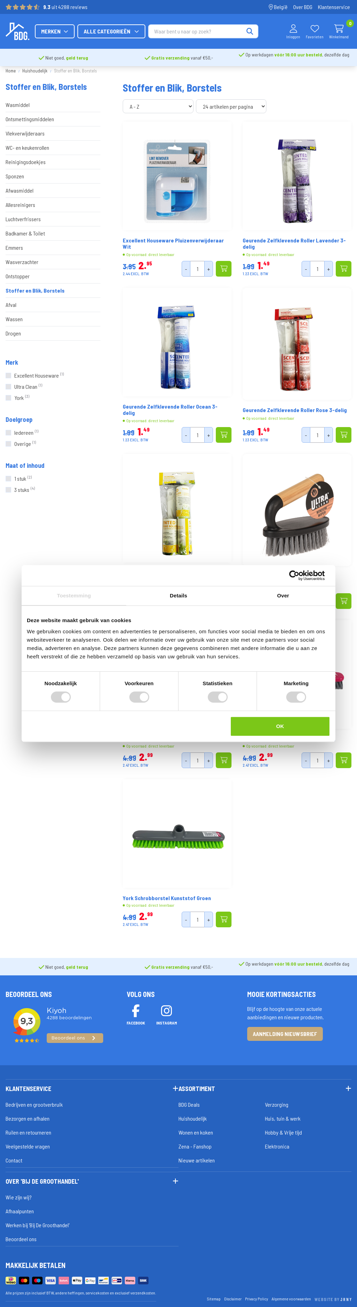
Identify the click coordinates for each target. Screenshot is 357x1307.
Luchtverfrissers (23, 219)
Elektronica (277, 1146)
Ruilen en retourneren (28, 1132)
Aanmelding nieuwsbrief (285, 1033)
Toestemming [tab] (74, 595)
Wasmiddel (18, 104)
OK (280, 726)
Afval (11, 304)
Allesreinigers (20, 204)
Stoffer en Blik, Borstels (35, 290)
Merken (125, 31)
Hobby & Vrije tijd (283, 1132)
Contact (14, 1160)
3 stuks (24, 489)
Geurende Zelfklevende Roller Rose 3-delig (295, 410)
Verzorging (276, 1104)
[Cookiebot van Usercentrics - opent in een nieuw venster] (299, 575)
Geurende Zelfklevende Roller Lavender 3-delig (294, 243)
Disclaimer (233, 1298)
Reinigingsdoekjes (26, 161)
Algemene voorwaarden (291, 1298)
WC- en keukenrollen (27, 147)
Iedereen (26, 432)
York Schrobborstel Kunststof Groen (167, 898)
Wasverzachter (22, 261)
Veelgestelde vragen (28, 1146)
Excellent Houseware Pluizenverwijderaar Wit (173, 243)
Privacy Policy (256, 1298)
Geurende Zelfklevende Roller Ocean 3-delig (170, 409)
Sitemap (214, 1298)
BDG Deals (189, 1104)
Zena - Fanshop (195, 1146)
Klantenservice (334, 6)
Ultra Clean (28, 386)
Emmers (14, 247)
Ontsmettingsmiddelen (30, 119)
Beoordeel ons (21, 1239)
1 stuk (23, 478)
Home (11, 71)
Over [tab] (283, 595)
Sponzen (15, 176)
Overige (25, 443)
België (278, 6)
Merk (12, 362)
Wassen (14, 319)
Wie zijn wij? (19, 1197)
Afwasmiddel (19, 190)
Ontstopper (18, 276)
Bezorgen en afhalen (28, 1118)
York (21, 397)
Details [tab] (178, 595)
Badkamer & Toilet (25, 233)
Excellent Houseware (39, 375)
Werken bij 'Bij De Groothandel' (37, 1225)
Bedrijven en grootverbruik (34, 1104)
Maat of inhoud (25, 465)
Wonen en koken (195, 1132)
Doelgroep (19, 419)
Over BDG (302, 6)
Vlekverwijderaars (25, 133)
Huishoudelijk (34, 71)
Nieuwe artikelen (196, 1160)
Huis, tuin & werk (283, 1118)
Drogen (13, 333)
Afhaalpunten (20, 1211)
